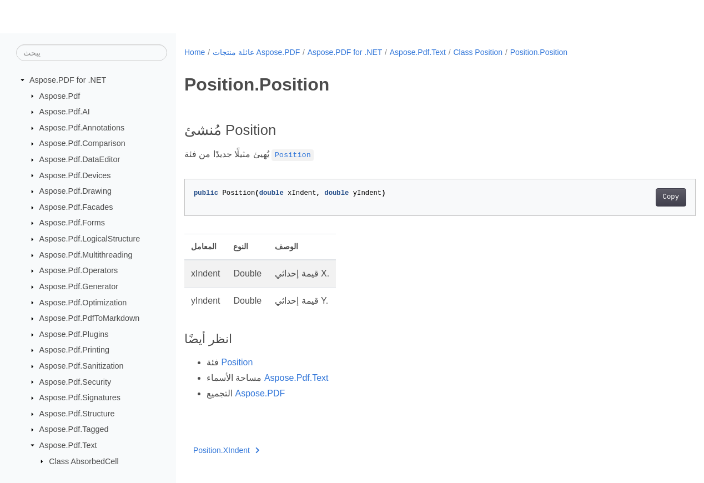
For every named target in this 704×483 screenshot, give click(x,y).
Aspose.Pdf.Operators (78, 270)
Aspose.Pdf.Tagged (74, 429)
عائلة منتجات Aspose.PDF (256, 52)
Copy (635, 197)
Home (194, 52)
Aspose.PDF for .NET (67, 80)
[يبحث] (91, 52)
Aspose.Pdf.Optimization (83, 302)
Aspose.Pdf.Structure (77, 413)
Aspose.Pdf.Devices (75, 174)
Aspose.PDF (260, 393)
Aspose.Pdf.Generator (78, 286)
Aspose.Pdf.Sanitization (81, 365)
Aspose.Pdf (60, 95)
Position (237, 362)
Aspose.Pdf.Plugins (74, 334)
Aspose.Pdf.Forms (72, 222)
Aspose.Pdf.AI (64, 111)
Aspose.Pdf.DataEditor (79, 159)
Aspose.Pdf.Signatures (79, 397)
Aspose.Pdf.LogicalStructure (89, 238)
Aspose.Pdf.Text (68, 445)
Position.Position (539, 52)
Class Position (477, 52)
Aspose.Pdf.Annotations (82, 127)
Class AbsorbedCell (84, 460)
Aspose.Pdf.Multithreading (86, 254)
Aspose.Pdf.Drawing (75, 191)
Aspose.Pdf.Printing (74, 349)
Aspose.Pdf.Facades (76, 207)
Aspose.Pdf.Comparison (82, 143)
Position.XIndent (226, 450)
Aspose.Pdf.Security (75, 381)
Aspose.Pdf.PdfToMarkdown (89, 318)
